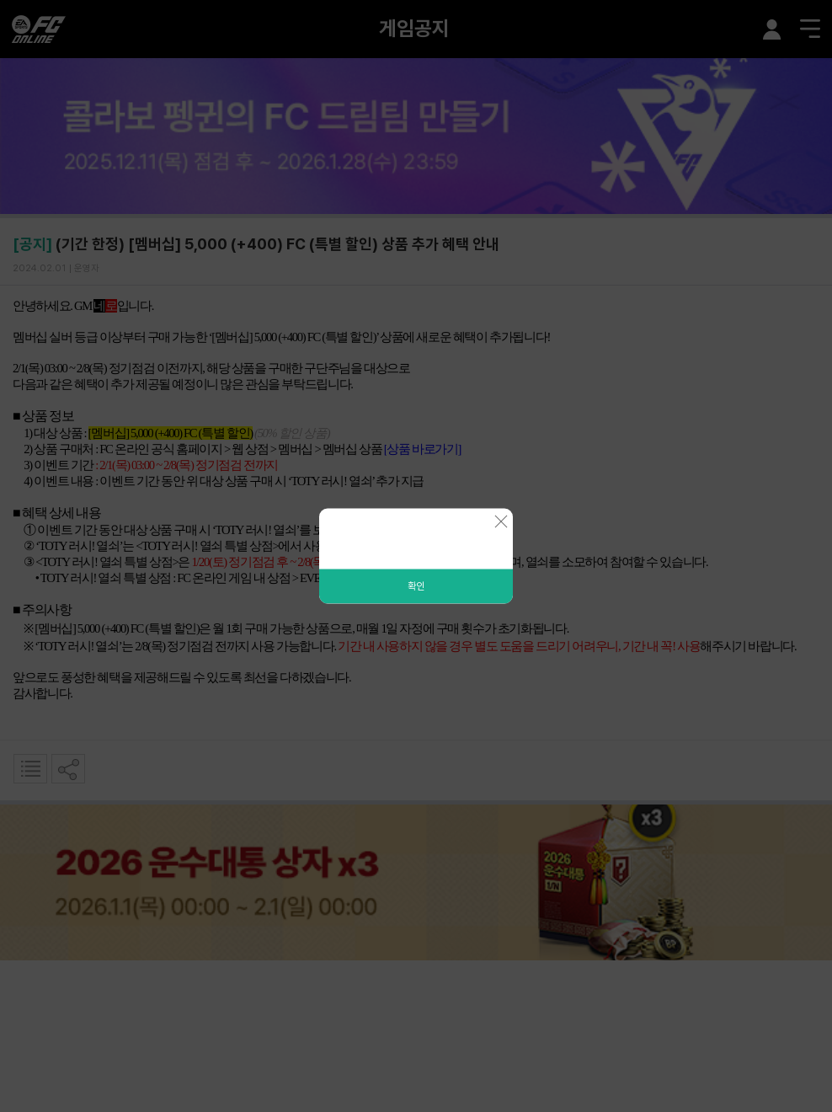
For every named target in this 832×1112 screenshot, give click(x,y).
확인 (416, 586)
